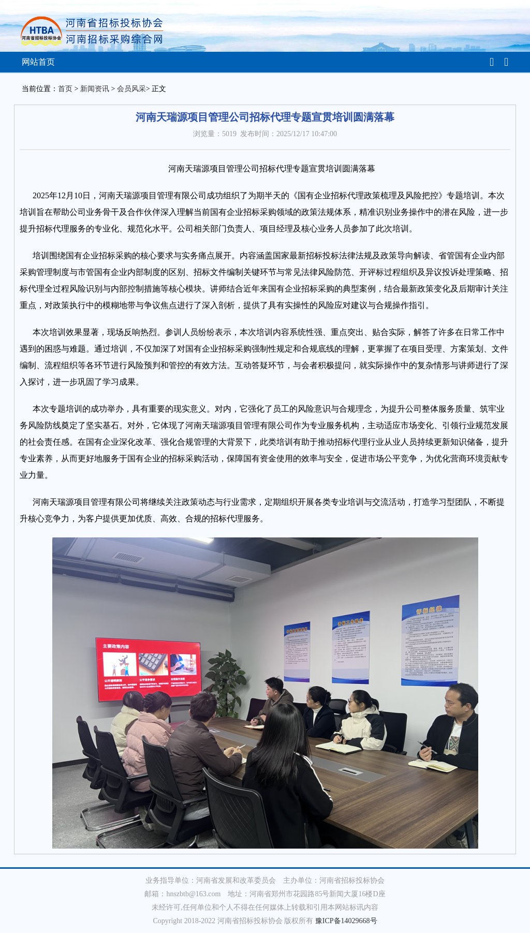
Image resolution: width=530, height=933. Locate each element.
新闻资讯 (94, 89)
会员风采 (131, 89)
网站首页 (38, 61)
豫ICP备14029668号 (346, 921)
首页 (65, 89)
